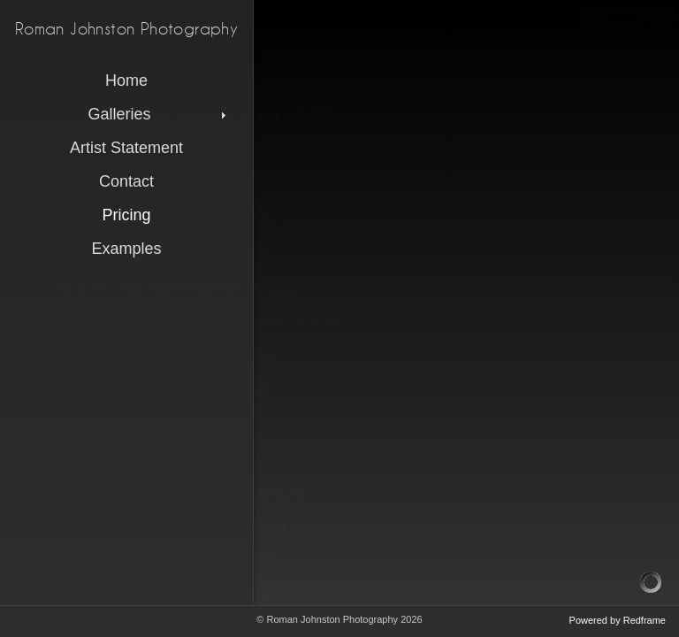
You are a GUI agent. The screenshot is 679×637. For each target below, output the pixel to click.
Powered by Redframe (617, 620)
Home (126, 80)
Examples (126, 248)
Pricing (126, 215)
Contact (126, 181)
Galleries (159, 114)
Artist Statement (126, 148)
